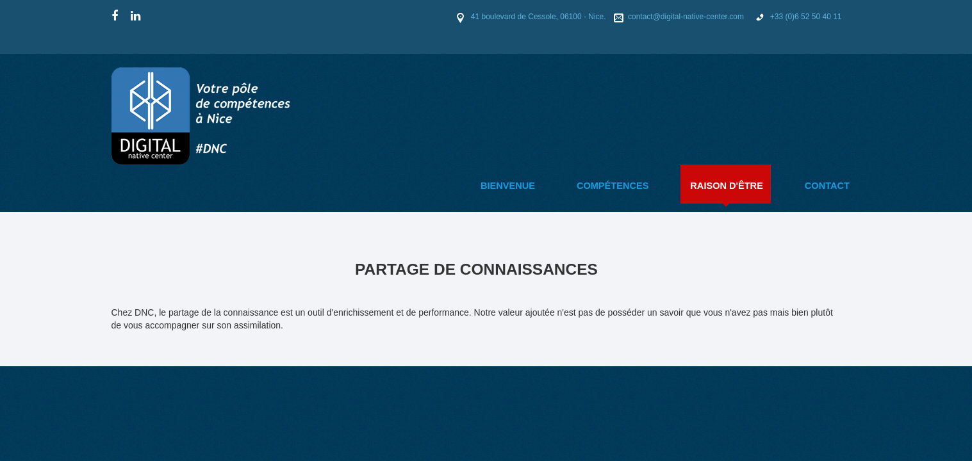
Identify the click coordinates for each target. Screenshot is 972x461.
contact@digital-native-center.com (688, 16)
